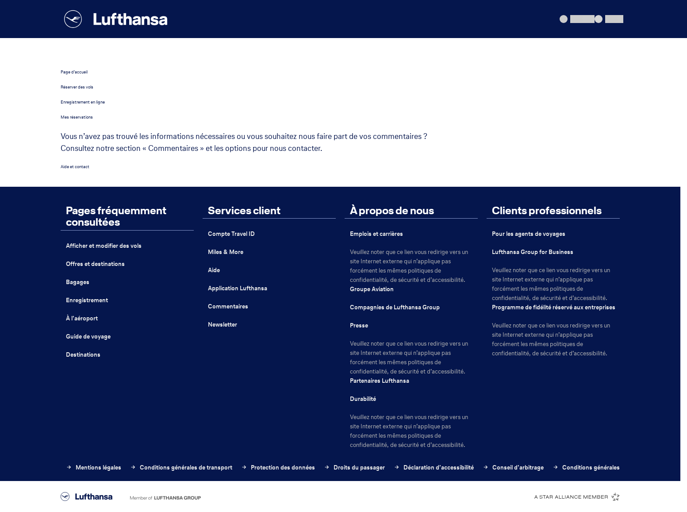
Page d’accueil (74, 72)
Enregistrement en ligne (83, 102)
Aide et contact (75, 166)
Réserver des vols (77, 87)
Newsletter (222, 324)
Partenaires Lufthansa (379, 381)
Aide (214, 270)
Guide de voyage (88, 336)
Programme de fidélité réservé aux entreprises (553, 307)
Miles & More (225, 252)
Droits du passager (354, 467)
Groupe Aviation (372, 289)
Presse (359, 325)
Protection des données (278, 467)
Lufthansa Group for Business (532, 252)
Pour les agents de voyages (528, 234)
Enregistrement (87, 300)
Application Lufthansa (237, 288)
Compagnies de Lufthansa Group (395, 307)
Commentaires (228, 306)
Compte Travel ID (231, 234)
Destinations (83, 354)
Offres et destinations (95, 264)
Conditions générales (586, 467)
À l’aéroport (82, 318)
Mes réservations (77, 117)
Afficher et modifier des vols (104, 246)
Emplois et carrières (376, 234)
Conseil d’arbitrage (513, 467)
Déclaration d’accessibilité (434, 467)
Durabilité (363, 399)
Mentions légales (93, 467)
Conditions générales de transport (181, 467)
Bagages (77, 282)
